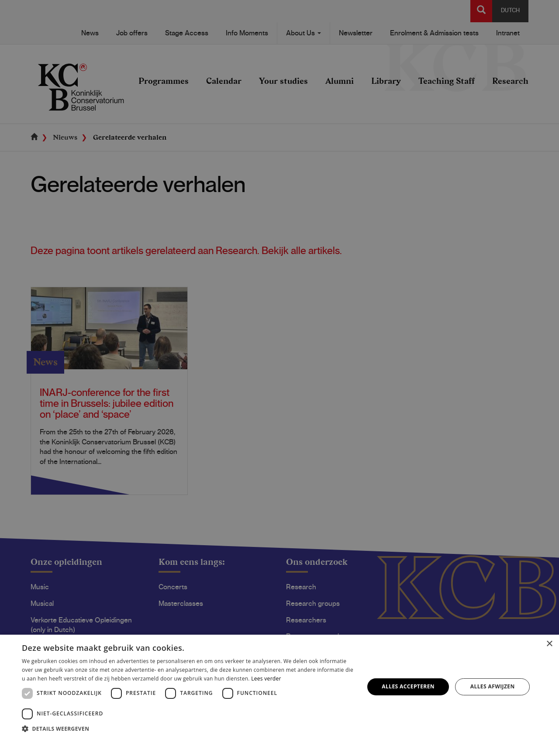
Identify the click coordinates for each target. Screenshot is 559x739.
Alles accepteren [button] (408, 686)
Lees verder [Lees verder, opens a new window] (266, 678)
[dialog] (279, 369)
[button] (188, 728)
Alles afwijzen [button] (492, 686)
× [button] (549, 644)
